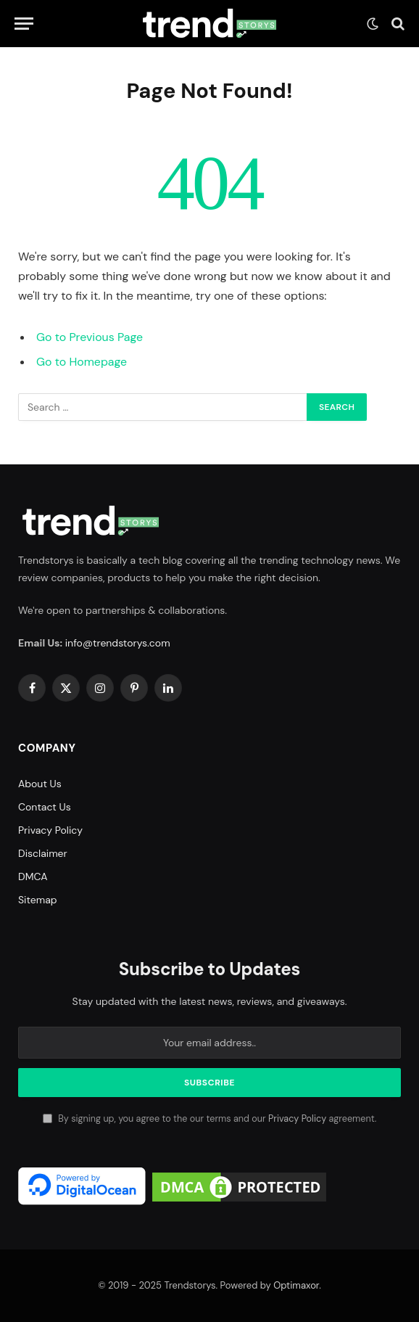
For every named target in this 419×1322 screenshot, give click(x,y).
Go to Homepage (81, 361)
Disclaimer (42, 853)
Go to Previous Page (89, 337)
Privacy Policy (50, 830)
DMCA (33, 876)
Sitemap (37, 899)
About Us (40, 783)
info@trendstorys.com (117, 642)
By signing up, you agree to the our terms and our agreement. (209, 1119)
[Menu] (23, 23)
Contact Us (44, 806)
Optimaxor (296, 1285)
